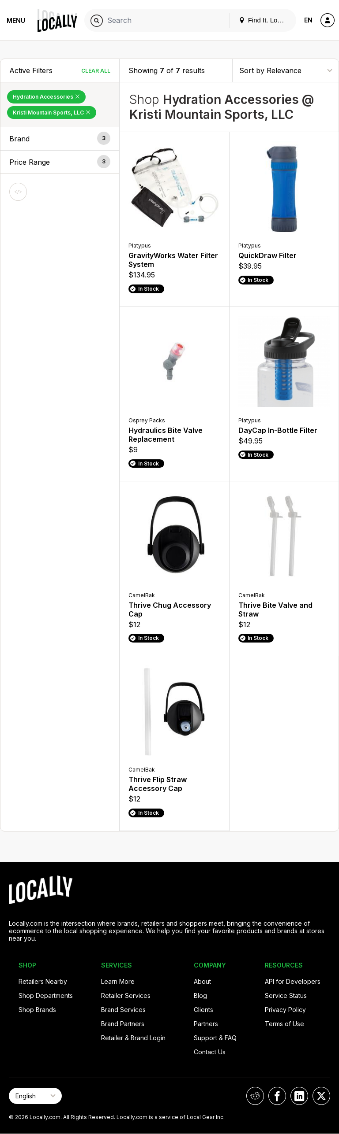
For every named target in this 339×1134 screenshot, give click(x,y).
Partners (206, 1023)
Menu (16, 20)
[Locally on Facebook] (277, 1096)
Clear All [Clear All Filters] (95, 70)
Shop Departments (46, 995)
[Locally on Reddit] (255, 1096)
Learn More (118, 981)
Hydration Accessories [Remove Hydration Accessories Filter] (46, 96)
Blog (200, 995)
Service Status (286, 995)
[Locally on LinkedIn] (299, 1096)
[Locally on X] (321, 1096)
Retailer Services (126, 995)
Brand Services (123, 1009)
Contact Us (210, 1052)
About (202, 981)
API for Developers (292, 981)
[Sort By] (286, 70)
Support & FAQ (215, 1038)
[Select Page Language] (35, 1096)
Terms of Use (284, 1023)
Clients (203, 1009)
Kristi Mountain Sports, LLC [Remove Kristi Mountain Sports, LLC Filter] (51, 112)
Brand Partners (122, 1023)
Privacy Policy (285, 1009)
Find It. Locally (265, 20)
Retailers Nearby (43, 981)
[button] (59, 138)
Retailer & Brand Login (133, 1038)
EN (308, 20)
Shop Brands (37, 1009)
